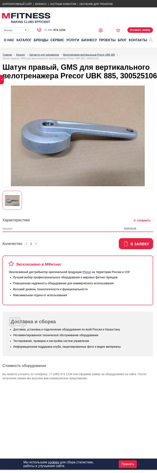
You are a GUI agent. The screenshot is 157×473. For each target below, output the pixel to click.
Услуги (72, 40)
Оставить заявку (140, 30)
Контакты (138, 40)
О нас (9, 40)
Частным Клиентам (63, 4)
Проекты (107, 40)
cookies (53, 462)
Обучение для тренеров (96, 4)
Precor (87, 272)
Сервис (57, 40)
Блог (122, 40)
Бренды (41, 40)
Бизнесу (41, 4)
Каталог (24, 40)
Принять (127, 464)
